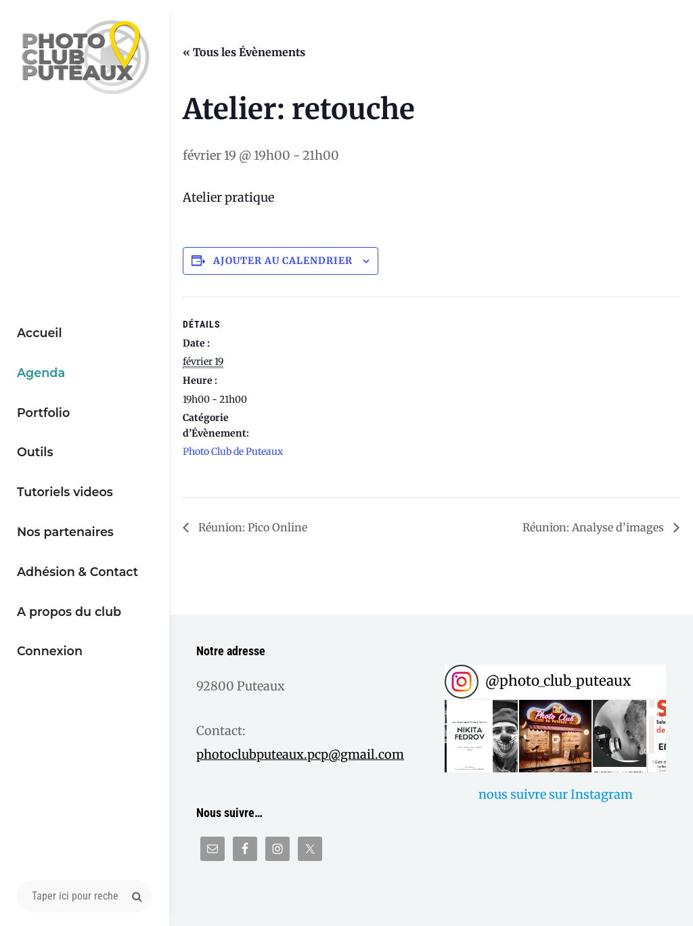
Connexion (50, 651)
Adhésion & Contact (77, 572)
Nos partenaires (65, 532)
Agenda (41, 373)
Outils (35, 452)
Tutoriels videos (65, 492)
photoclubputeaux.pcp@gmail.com (300, 754)
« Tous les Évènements (244, 52)
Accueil (39, 333)
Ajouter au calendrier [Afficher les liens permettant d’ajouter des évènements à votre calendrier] (283, 261)
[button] (481, 736)
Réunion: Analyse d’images (594, 527)
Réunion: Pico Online (251, 527)
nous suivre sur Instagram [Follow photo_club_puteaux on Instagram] (555, 794)
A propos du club (69, 611)
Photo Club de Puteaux (233, 451)
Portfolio (43, 412)
